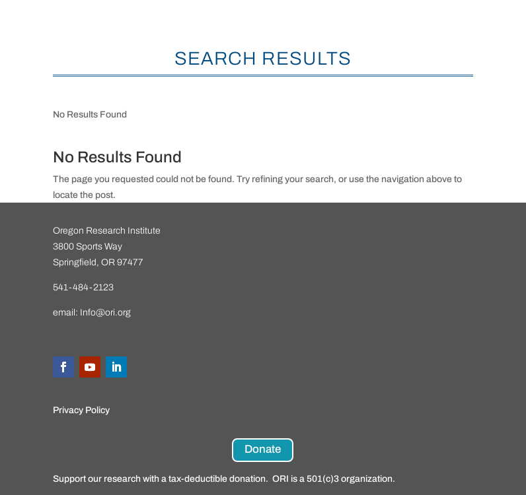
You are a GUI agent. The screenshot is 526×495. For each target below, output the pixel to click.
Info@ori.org (105, 312)
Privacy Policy (81, 410)
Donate (262, 449)
